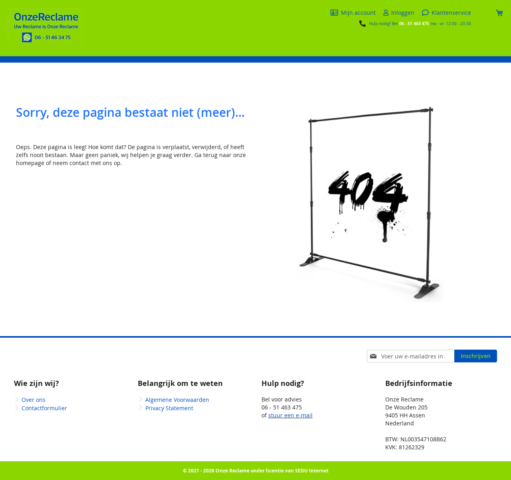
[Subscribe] (475, 356)
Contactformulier (44, 408)
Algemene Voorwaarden (177, 399)
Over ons (34, 399)
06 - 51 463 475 (414, 23)
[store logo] (46, 27)
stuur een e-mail (290, 415)
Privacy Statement (169, 408)
